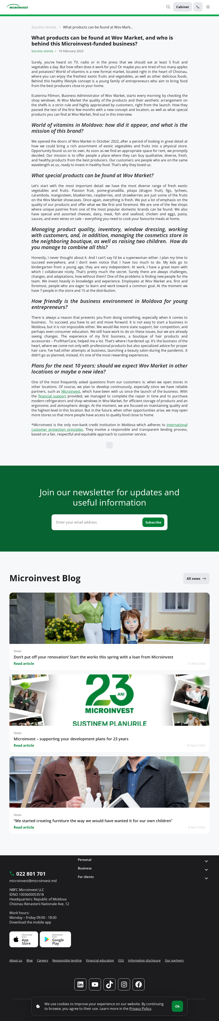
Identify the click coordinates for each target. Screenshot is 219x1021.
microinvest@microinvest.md (33, 880)
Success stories (43, 27)
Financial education (100, 960)
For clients (86, 877)
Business (85, 868)
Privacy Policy (140, 1008)
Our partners (174, 960)
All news (196, 578)
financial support (52, 396)
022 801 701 (27, 874)
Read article (24, 663)
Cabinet (182, 7)
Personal (84, 859)
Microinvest (70, 391)
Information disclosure (144, 960)
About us (15, 960)
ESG (121, 960)
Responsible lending (67, 960)
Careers (42, 960)
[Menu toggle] (208, 7)
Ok (177, 1006)
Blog (30, 960)
